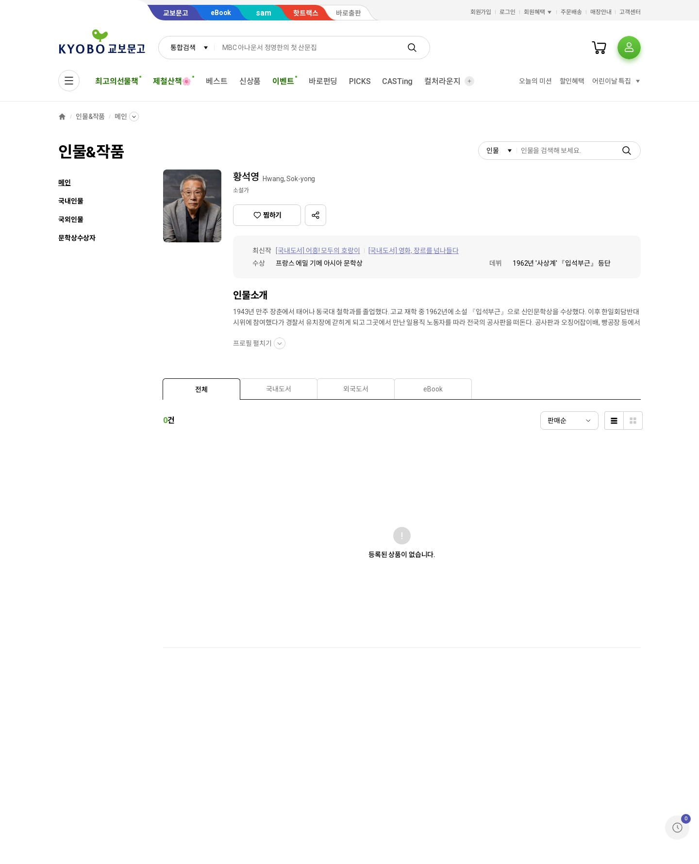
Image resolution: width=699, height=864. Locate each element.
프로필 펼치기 (259, 343)
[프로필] (629, 47)
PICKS (359, 81)
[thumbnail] (633, 420)
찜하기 (267, 215)
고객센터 (630, 12)
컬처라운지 (442, 81)
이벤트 (284, 81)
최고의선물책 (118, 81)
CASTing (397, 81)
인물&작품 (90, 116)
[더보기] (469, 81)
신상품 (250, 81)
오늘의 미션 (535, 81)
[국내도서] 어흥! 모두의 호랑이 (318, 250)
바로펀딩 (323, 81)
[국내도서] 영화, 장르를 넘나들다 (413, 250)
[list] (613, 420)
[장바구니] (599, 47)
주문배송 (571, 12)
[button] (315, 215)
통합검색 (189, 47)
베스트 (217, 81)
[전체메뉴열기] (69, 80)
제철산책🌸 (173, 81)
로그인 (507, 12)
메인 (121, 116)
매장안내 (601, 12)
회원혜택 (538, 12)
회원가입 (481, 12)
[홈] (62, 116)
